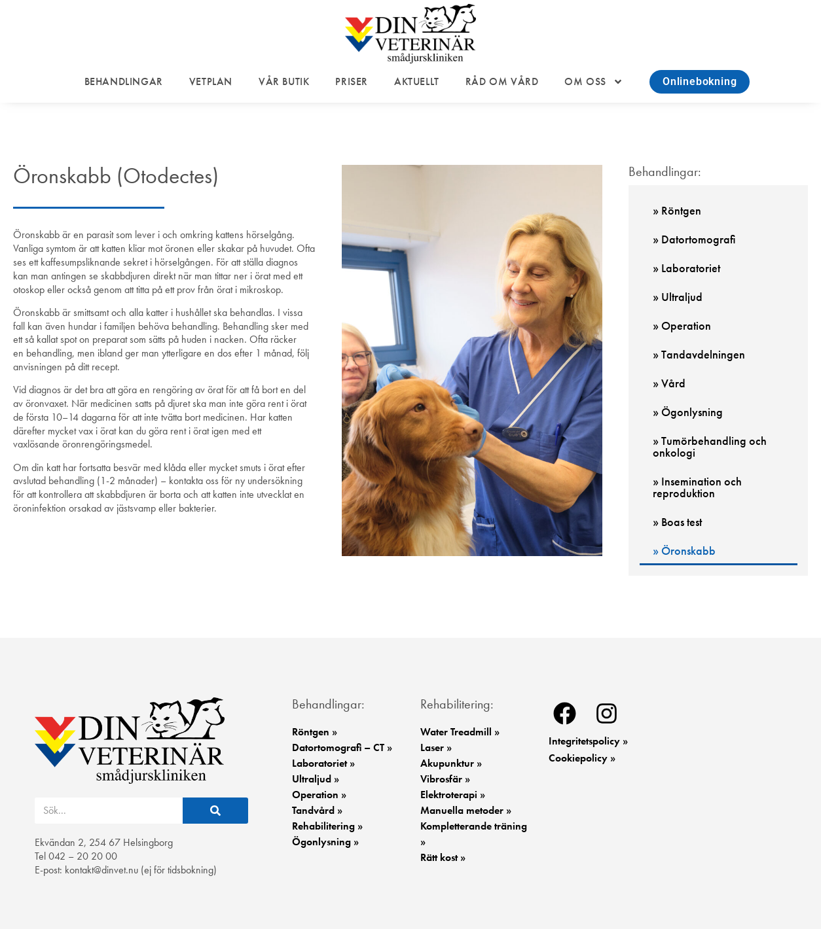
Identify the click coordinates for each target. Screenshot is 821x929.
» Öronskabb (684, 550)
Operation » (319, 794)
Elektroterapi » (452, 794)
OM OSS (593, 81)
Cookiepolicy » (582, 758)
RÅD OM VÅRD (502, 81)
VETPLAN (210, 81)
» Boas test (677, 521)
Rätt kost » (442, 857)
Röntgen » (314, 732)
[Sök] (215, 811)
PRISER (351, 81)
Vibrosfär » (445, 779)
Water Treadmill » (460, 732)
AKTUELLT (416, 81)
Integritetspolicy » (588, 741)
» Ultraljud (677, 296)
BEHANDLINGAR (123, 81)
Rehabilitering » (327, 826)
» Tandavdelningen (699, 354)
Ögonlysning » (325, 842)
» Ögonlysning (688, 411)
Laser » (436, 747)
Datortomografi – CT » (342, 747)
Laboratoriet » (323, 763)
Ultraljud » (315, 779)
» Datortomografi (694, 239)
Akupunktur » (451, 763)
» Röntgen (677, 210)
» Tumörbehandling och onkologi (710, 446)
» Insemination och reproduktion (697, 487)
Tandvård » (317, 810)
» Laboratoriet (686, 267)
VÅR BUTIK (284, 81)
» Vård (669, 383)
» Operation (682, 325)
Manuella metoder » (465, 810)
